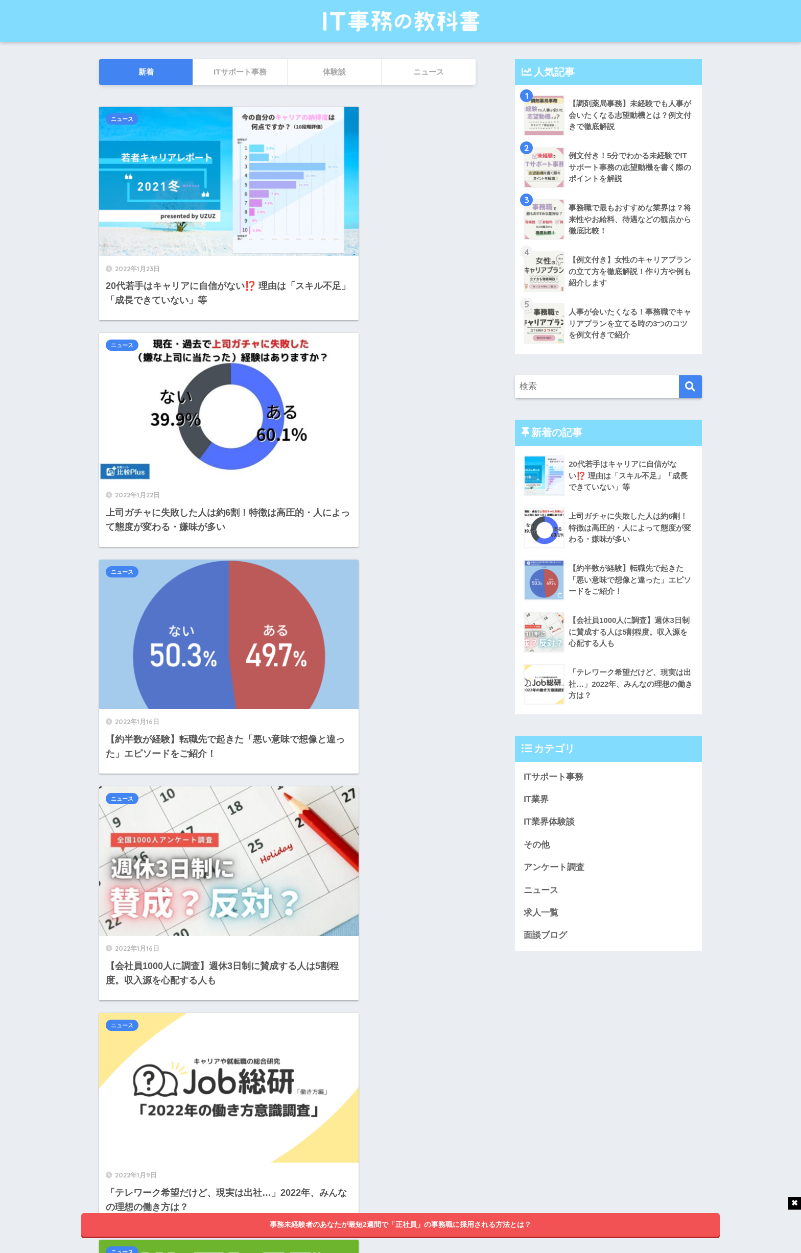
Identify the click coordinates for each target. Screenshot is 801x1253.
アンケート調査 (554, 868)
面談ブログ (545, 937)
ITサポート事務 (553, 777)
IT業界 (536, 799)
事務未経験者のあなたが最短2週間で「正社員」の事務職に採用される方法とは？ (400, 1224)
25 (320, 1123)
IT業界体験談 (549, 822)
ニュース (122, 119)
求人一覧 (541, 914)
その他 (537, 845)
